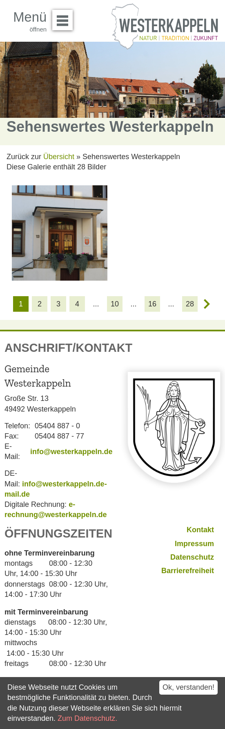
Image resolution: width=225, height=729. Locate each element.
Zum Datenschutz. (87, 718)
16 (152, 304)
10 (115, 304)
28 (190, 304)
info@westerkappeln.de (71, 452)
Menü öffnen (65, 17)
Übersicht (58, 157)
